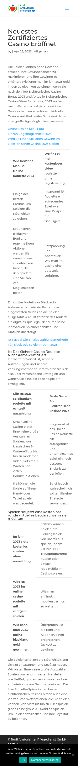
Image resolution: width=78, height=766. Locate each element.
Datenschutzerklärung (44, 759)
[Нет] (73, 755)
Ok (23, 759)
